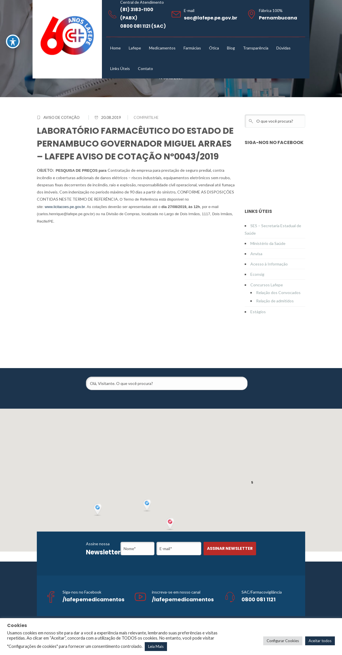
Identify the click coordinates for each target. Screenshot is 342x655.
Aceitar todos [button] (320, 640)
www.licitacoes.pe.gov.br (65, 207)
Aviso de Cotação (61, 117)
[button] (170, 524)
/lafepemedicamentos (93, 599)
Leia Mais (156, 646)
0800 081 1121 (258, 599)
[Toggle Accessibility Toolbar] (13, 41)
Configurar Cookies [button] (283, 640)
